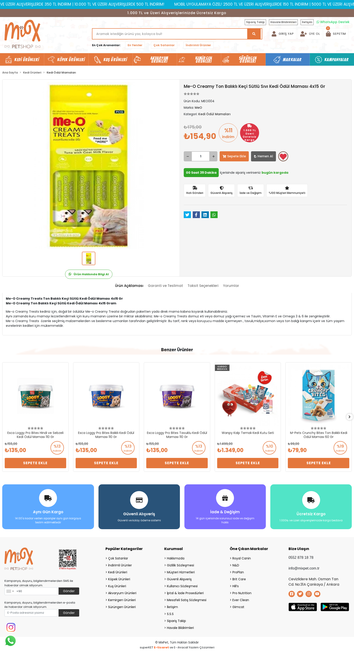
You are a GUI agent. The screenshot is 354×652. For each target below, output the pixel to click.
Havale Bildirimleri (283, 22)
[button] (335, 33)
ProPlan (238, 571)
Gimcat (238, 606)
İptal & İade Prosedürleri (185, 592)
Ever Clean (240, 599)
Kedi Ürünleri (117, 571)
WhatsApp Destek (333, 22)
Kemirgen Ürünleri (122, 599)
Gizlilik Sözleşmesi (180, 564)
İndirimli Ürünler (198, 45)
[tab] (129, 286)
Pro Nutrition (241, 592)
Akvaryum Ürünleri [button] (159, 59)
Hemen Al (263, 156)
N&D (235, 564)
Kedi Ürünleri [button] (26, 59)
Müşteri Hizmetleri (181, 571)
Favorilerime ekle (283, 156)
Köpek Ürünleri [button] (71, 59)
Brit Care (239, 578)
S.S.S (170, 613)
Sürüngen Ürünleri (122, 606)
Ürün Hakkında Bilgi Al (89, 274)
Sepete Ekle (234, 156)
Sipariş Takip (255, 22)
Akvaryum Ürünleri (122, 592)
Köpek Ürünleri (119, 578)
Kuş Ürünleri (117, 585)
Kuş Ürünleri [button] (115, 59)
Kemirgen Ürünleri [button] (203, 59)
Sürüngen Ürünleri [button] (248, 59)
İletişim (307, 22)
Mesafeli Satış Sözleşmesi (186, 599)
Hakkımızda (175, 557)
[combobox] (10, 590)
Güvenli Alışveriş (179, 578)
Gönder (69, 590)
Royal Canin (241, 557)
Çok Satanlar (164, 45)
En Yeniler (135, 45)
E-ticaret (161, 646)
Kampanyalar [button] (336, 59)
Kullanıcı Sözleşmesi (182, 585)
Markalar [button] (292, 59)
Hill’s (235, 585)
